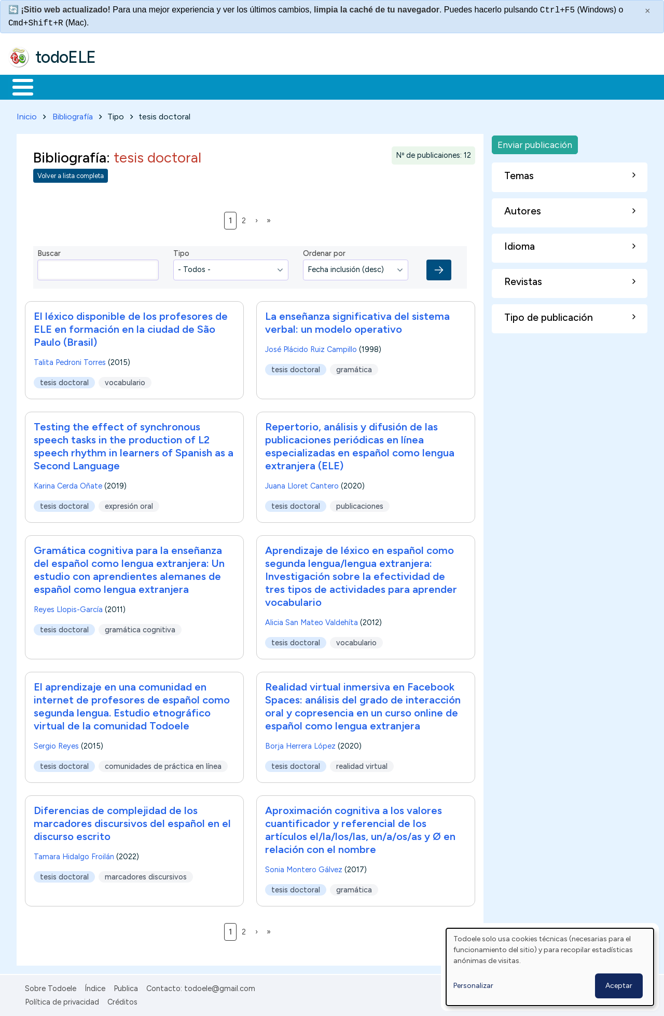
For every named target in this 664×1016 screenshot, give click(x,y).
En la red (245, 86)
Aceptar (618, 985)
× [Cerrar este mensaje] (648, 11)
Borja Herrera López (300, 744)
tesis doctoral (64, 380)
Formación (125, 86)
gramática (354, 367)
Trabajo (187, 86)
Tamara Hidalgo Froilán (74, 854)
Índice (95, 986)
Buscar (426, 86)
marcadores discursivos (146, 874)
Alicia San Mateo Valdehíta (311, 620)
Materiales (58, 86)
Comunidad (379, 86)
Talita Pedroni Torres (70, 360)
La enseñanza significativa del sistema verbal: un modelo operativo (357, 320)
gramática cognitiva (140, 627)
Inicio (17, 86)
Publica (126, 986)
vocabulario (125, 380)
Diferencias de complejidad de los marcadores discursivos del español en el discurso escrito (132, 821)
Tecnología (310, 86)
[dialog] (550, 967)
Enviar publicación (534, 142)
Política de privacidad (62, 1000)
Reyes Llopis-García (68, 607)
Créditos (122, 1000)
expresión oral (129, 504)
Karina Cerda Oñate (68, 484)
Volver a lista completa (70, 174)
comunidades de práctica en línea (163, 764)
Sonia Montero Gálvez (303, 867)
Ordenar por (324, 251)
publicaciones (359, 504)
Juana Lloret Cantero (302, 484)
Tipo (181, 251)
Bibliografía (72, 114)
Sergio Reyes (56, 744)
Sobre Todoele (50, 986)
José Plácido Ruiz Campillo (311, 347)
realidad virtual (362, 764)
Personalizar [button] (473, 985)
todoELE (65, 57)
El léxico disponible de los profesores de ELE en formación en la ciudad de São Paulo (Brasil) (131, 327)
